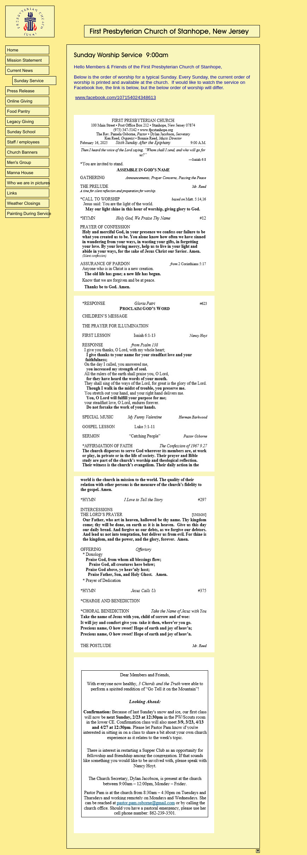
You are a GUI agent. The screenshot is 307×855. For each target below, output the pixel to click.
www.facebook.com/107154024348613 (115, 97)
